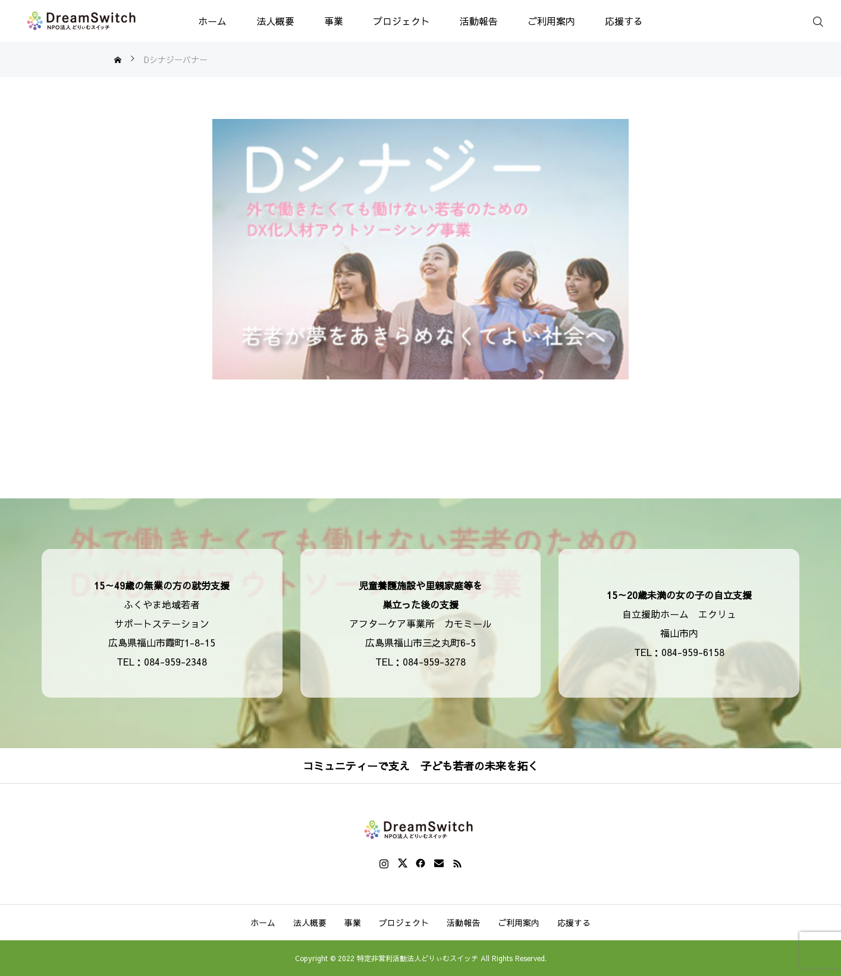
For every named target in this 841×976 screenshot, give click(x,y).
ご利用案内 (551, 20)
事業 (333, 20)
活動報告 (479, 20)
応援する (624, 20)
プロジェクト (401, 20)
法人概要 (275, 20)
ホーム (212, 20)
